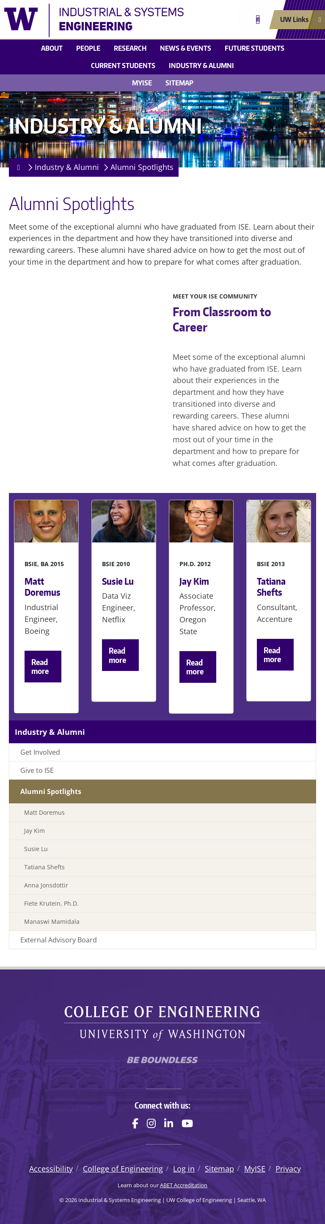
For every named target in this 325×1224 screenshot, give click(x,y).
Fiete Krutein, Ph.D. (51, 903)
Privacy (288, 1169)
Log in (184, 1169)
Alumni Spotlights (142, 167)
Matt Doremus (44, 812)
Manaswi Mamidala (52, 921)
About (52, 48)
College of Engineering (123, 1169)
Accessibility (51, 1169)
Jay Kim (34, 831)
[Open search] (257, 19)
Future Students (254, 48)
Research (130, 48)
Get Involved (40, 752)
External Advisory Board (58, 940)
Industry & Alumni (201, 65)
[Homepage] (17, 167)
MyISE (142, 83)
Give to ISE (37, 770)
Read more (40, 666)
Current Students (123, 65)
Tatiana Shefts (44, 867)
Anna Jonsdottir (46, 885)
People (88, 48)
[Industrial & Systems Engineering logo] (123, 20)
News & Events (185, 48)
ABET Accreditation (183, 1185)
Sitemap (179, 83)
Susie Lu (36, 849)
